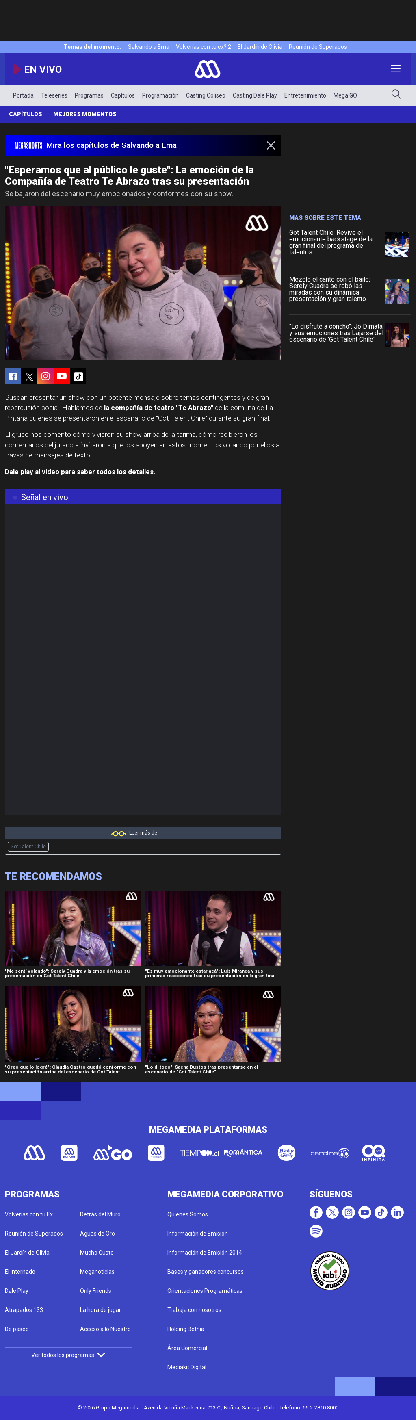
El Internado (20, 1271)
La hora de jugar (100, 1310)
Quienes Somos (187, 1214)
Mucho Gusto (97, 1252)
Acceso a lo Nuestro (105, 1329)
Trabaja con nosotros (194, 1310)
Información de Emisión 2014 (204, 1252)
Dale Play (16, 1291)
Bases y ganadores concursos (205, 1271)
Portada (23, 95)
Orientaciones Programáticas (205, 1291)
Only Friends (95, 1291)
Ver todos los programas (68, 1355)
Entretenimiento (305, 95)
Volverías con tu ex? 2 (203, 46)
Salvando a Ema (148, 46)
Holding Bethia (185, 1329)
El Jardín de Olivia (260, 46)
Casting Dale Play (255, 95)
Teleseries (54, 95)
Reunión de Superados (318, 46)
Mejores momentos (85, 114)
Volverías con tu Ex (29, 1214)
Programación (160, 95)
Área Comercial (187, 1348)
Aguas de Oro (97, 1233)
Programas (89, 95)
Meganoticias (97, 1271)
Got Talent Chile (28, 847)
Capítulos (123, 95)
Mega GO (345, 95)
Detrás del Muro (100, 1214)
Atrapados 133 (24, 1310)
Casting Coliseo (205, 95)
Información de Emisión (197, 1233)
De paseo (17, 1329)
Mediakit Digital (186, 1367)
